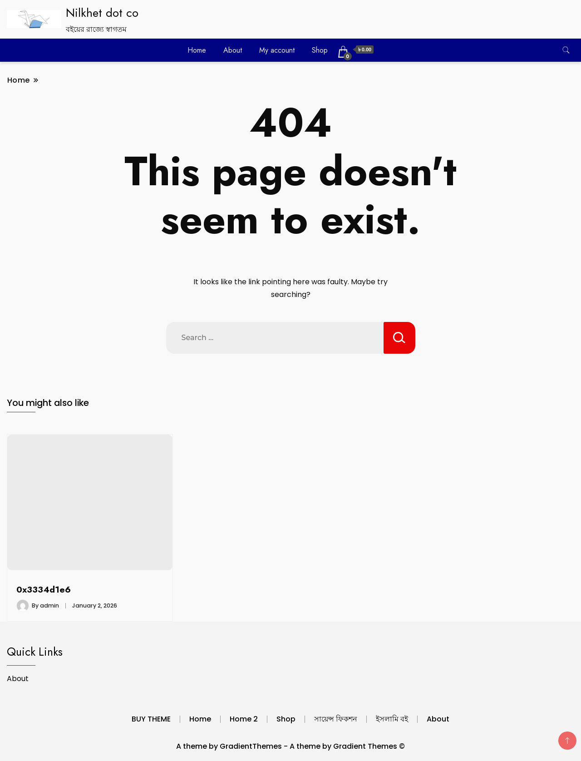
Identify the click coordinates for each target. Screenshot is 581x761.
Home (196, 50)
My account (277, 50)
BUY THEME (151, 719)
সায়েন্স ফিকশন (335, 719)
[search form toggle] (566, 50)
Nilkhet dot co (102, 12)
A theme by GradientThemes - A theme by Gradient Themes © (290, 746)
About (232, 50)
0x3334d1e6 (43, 589)
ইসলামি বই (392, 719)
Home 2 (244, 719)
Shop (320, 50)
